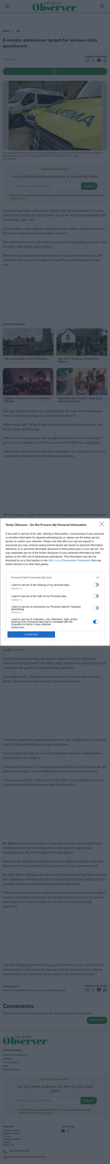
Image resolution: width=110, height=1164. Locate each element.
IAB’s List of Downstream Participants (69, 560)
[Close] (102, 525)
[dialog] (55, 582)
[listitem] (55, 577)
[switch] (96, 585)
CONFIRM (31, 634)
